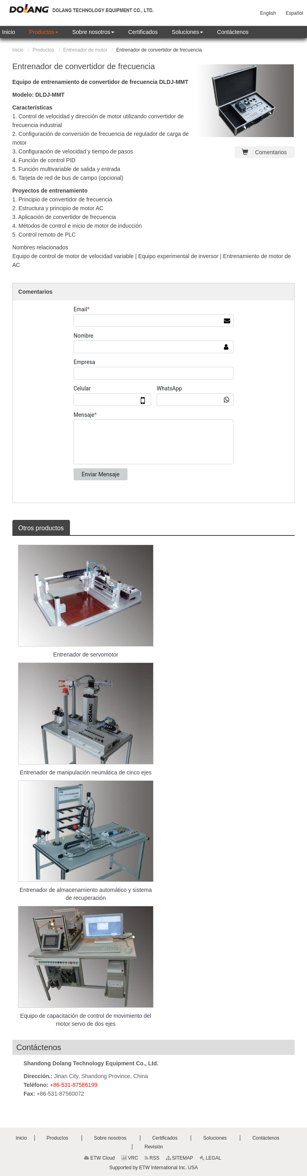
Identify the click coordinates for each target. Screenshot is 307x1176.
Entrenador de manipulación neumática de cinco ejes (86, 772)
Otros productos (41, 528)
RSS (152, 1158)
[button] (43, 32)
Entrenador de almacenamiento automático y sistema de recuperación (86, 894)
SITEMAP (179, 1158)
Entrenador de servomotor (85, 654)
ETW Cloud (99, 1158)
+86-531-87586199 (74, 1085)
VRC (130, 1158)
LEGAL (210, 1158)
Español (294, 13)
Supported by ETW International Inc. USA (153, 1167)
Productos (43, 50)
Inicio (18, 50)
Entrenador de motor (85, 50)
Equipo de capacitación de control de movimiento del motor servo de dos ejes (86, 1020)
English (268, 13)
